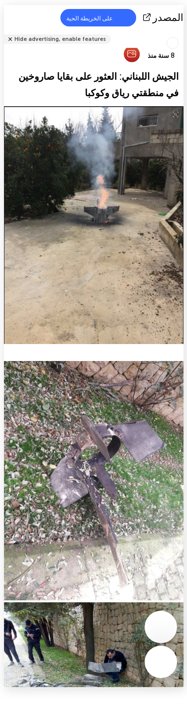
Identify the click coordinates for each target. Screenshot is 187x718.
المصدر (164, 17)
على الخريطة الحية (95, 17)
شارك (180, 32)
